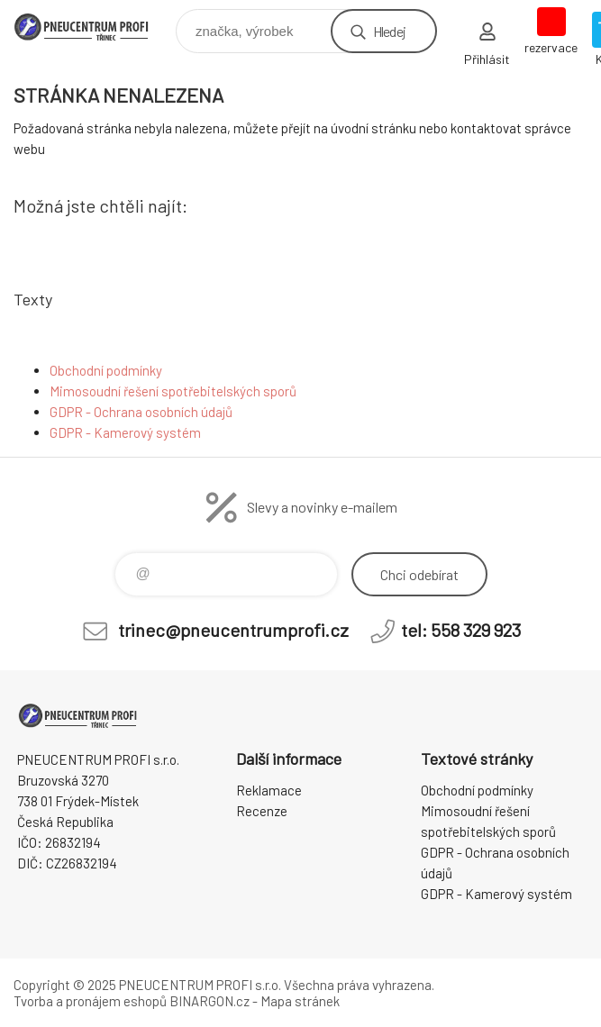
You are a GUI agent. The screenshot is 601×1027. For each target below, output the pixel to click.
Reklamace (269, 790)
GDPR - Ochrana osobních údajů (141, 412)
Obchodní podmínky (106, 370)
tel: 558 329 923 (461, 630)
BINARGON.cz (209, 1001)
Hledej (389, 31)
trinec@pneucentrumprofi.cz (233, 630)
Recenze (261, 811)
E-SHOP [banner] (93, 26)
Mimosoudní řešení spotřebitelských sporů (173, 391)
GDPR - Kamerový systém (125, 432)
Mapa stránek (300, 1001)
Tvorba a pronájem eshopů (90, 1001)
